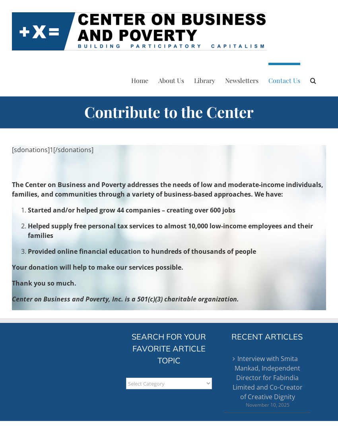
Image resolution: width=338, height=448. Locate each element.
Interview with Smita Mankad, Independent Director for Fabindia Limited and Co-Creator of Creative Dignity (268, 377)
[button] (313, 79)
